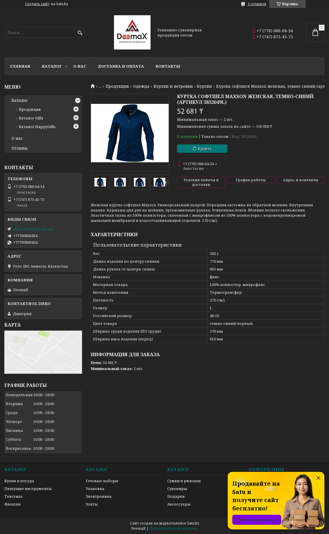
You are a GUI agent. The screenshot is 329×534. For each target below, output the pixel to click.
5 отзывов (257, 3)
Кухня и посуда (19, 480)
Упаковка (95, 488)
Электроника (99, 496)
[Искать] (80, 33)
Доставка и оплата (121, 66)
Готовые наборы (102, 480)
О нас (79, 66)
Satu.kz (193, 523)
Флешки (12, 504)
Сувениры (177, 488)
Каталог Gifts (31, 118)
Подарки (176, 496)
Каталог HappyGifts (37, 126)
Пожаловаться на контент (173, 528)
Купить (205, 148)
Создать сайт (37, 4)
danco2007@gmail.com (33, 229)
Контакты (167, 66)
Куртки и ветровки (173, 86)
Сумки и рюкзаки (184, 480)
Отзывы (20, 148)
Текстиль (13, 496)
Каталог (52, 66)
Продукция (117, 86)
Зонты (92, 504)
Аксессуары (179, 504)
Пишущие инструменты (28, 488)
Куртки (204, 86)
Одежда (141, 86)
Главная (20, 66)
